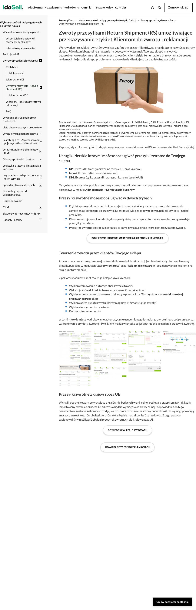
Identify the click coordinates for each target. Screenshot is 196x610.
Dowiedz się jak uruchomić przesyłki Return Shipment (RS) (127, 238)
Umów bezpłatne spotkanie (172, 601)
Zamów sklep (178, 7)
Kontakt (120, 7)
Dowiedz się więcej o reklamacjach (127, 447)
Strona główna (67, 20)
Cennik (86, 7)
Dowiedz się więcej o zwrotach (127, 430)
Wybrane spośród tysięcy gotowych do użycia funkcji (107, 20)
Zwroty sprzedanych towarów (157, 20)
